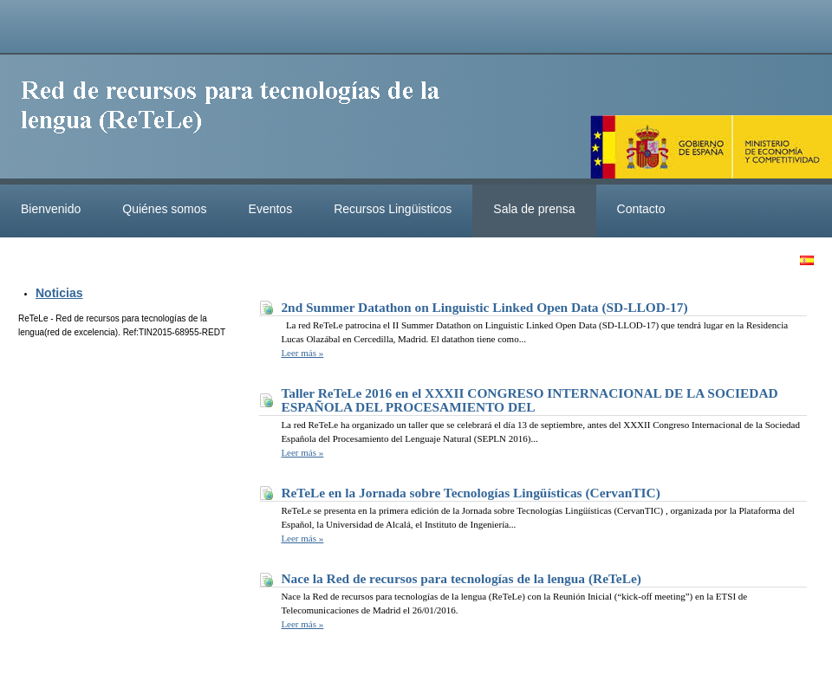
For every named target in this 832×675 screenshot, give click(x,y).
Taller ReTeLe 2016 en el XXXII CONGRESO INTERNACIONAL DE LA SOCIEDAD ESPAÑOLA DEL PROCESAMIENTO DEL (529, 400)
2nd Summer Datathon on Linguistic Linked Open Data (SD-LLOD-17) (484, 307)
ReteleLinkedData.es (238, 119)
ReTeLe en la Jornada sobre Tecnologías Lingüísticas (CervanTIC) (470, 492)
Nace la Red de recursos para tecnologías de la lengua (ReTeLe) (461, 578)
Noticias (59, 293)
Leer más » (302, 352)
